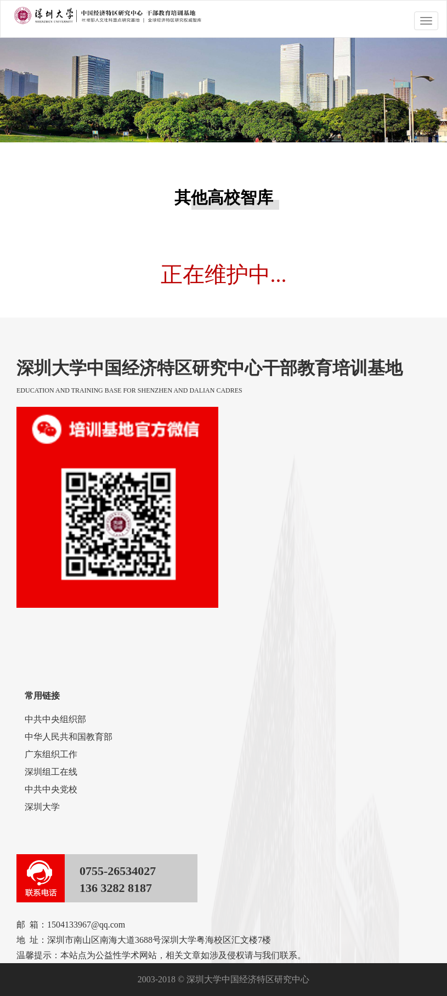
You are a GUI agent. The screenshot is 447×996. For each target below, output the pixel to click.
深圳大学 (42, 806)
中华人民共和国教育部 (68, 736)
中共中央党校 (51, 789)
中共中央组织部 (55, 719)
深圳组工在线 (51, 771)
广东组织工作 (51, 754)
